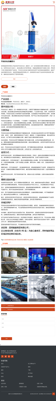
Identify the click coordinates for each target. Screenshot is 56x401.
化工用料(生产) (32, 363)
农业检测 (30, 239)
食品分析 (13, 239)
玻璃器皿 (21, 383)
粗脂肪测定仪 (11, 305)
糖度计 (26, 239)
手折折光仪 (20, 239)
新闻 (29, 366)
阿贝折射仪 (10, 309)
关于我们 (30, 373)
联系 (2, 376)
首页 (2, 363)
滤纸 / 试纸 (4, 386)
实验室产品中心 (5, 366)
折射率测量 (7, 239)
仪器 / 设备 (40, 383)
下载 (29, 370)
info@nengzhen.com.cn (11, 352)
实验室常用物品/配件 (42, 386)
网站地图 (30, 376)
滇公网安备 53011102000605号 (45, 393)
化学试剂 (3, 383)
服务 (2, 370)
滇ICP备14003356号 (34, 393)
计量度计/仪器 (23, 386)
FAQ (2, 373)
